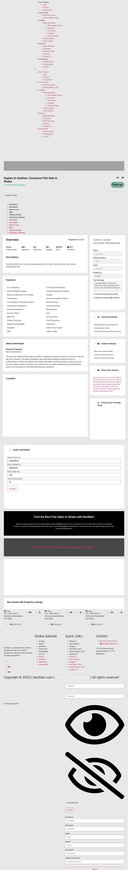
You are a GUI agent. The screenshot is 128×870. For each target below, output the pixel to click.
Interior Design (53, 36)
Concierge (47, 49)
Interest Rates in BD (50, 18)
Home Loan (14, 209)
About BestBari (48, 46)
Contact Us (47, 56)
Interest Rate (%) (13, 472)
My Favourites (48, 62)
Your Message (98, 280)
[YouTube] (123, 178)
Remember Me (71, 799)
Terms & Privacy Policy (72, 674)
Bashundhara (43, 648)
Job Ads (46, 54)
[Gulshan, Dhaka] (45, 408)
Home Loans (43, 13)
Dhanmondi (43, 646)
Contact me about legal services (107, 298)
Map (11, 212)
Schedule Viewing (17, 217)
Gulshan (42, 638)
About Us (42, 44)
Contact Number (99, 258)
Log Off (46, 67)
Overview (13, 204)
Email (95, 265)
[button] (48, 69)
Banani (41, 641)
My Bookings (48, 64)
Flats (45, 5)
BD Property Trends (54, 26)
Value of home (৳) (13, 457)
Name (95, 250)
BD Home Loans (49, 15)
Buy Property (44, 2)
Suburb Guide (15, 215)
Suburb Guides (48, 38)
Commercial (47, 10)
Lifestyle (50, 33)
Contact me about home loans (106, 294)
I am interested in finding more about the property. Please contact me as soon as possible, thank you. (107, 286)
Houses (46, 7)
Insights (42, 20)
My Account (43, 59)
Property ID (97, 273)
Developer (13, 207)
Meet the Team (48, 51)
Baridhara (42, 643)
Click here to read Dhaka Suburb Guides (64, 544)
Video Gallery (48, 41)
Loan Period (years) (14, 479)
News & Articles (49, 23)
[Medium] (118, 178)
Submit (94, 866)
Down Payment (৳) (14, 464)
